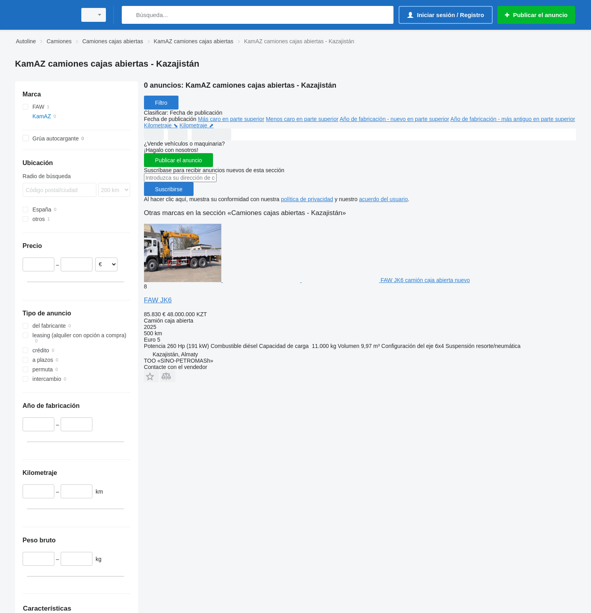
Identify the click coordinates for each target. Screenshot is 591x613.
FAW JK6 (158, 300)
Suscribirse (168, 189)
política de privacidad (307, 199)
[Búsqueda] (129, 15)
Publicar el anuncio (178, 160)
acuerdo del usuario (383, 199)
